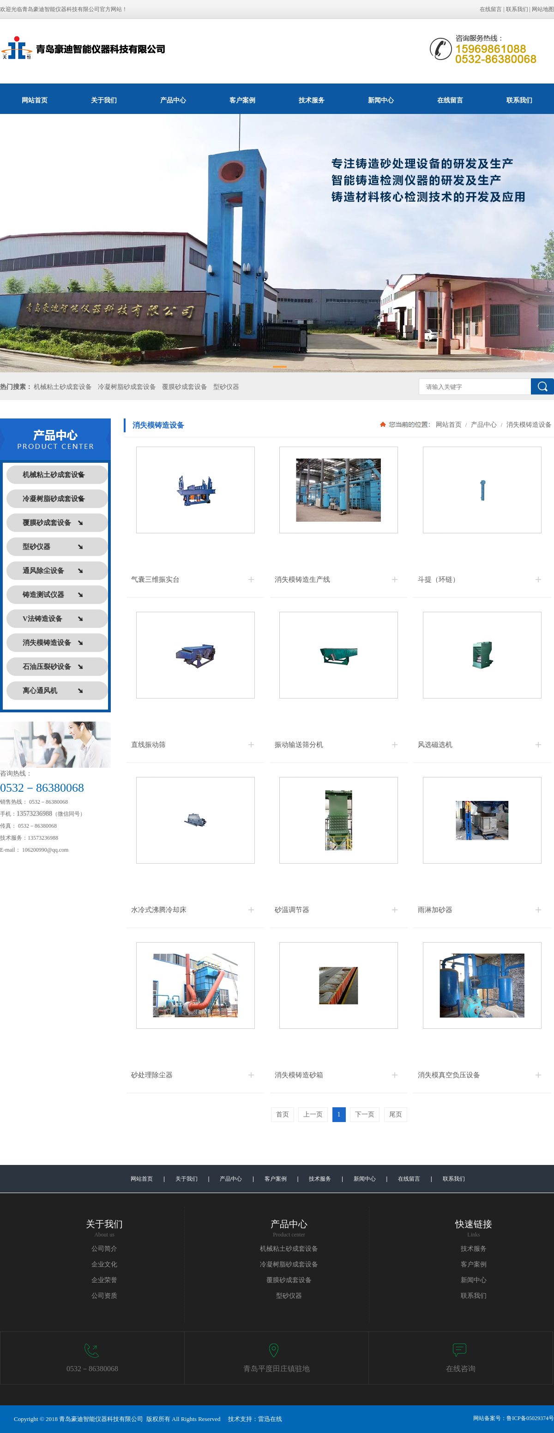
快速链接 (473, 1224)
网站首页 (35, 100)
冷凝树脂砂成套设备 (127, 386)
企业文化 (104, 1264)
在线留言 (491, 9)
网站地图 (543, 9)
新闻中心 (381, 100)
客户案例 (242, 100)
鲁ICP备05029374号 (530, 1418)
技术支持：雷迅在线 (255, 1418)
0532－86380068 (92, 1369)
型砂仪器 (226, 386)
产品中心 (173, 100)
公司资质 (104, 1295)
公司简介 (104, 1248)
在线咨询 (461, 1369)
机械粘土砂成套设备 (63, 386)
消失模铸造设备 (528, 424)
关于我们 (104, 100)
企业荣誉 (104, 1280)
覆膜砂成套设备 (184, 386)
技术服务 (312, 100)
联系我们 (517, 9)
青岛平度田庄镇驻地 (276, 1369)
